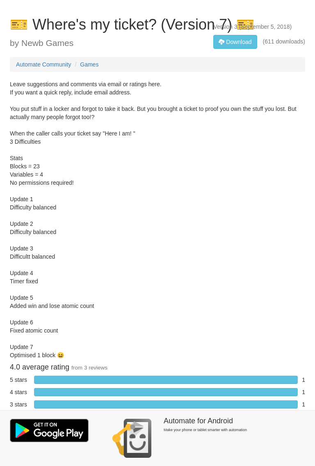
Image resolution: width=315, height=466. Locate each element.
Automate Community (43, 64)
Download (235, 42)
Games (89, 64)
